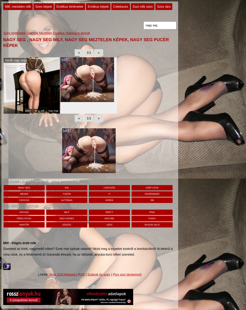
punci (152, 218)
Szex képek (43, 6)
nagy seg (24, 187)
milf (42, 111)
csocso (24, 200)
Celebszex (120, 6)
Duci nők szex (143, 6)
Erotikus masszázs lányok (71, 33)
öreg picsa (24, 218)
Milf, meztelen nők (18, 6)
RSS (81, 274)
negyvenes (67, 218)
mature (109, 218)
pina (152, 212)
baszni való (152, 224)
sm (152, 200)
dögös (66, 224)
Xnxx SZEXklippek (62, 274)
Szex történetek (14, 33)
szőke (28, 111)
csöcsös (109, 187)
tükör (67, 194)
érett (109, 212)
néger (24, 194)
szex (109, 224)
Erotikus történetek (69, 6)
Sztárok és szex (98, 274)
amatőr (24, 224)
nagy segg (53, 111)
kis (67, 187)
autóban (66, 200)
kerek (109, 200)
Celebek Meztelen (39, 33)
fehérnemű (152, 194)
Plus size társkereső (127, 274)
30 (36, 111)
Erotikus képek (98, 6)
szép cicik (152, 187)
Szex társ (163, 6)
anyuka (24, 212)
